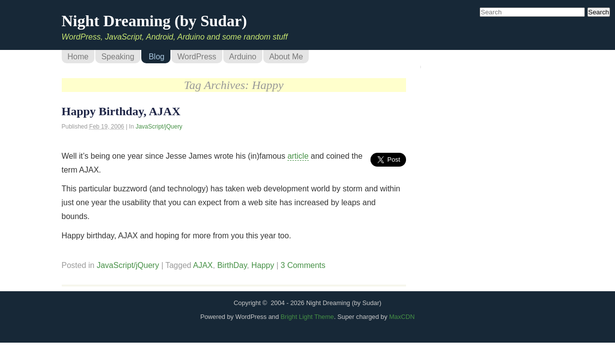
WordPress (196, 56)
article (298, 156)
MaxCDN (402, 316)
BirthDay (232, 265)
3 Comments (303, 265)
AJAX (203, 265)
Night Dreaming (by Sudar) (154, 21)
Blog (156, 56)
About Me (286, 56)
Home (78, 56)
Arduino (242, 56)
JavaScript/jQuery (158, 126)
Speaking (117, 56)
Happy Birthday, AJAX (121, 111)
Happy (262, 265)
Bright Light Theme (307, 316)
